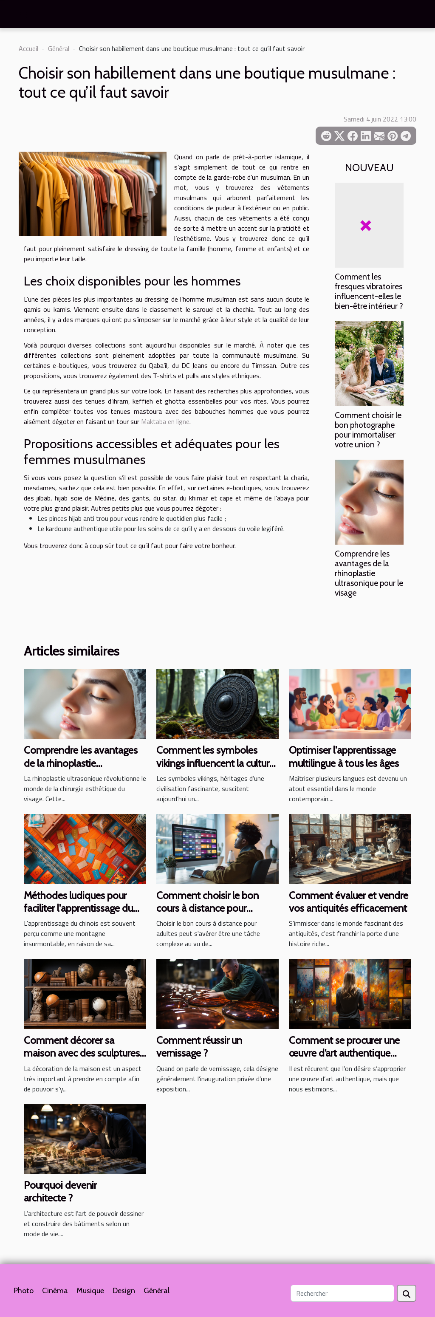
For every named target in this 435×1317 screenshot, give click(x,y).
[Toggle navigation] (23, 15)
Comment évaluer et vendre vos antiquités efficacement (348, 901)
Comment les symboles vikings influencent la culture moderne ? (215, 763)
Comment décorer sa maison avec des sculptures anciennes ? (82, 1053)
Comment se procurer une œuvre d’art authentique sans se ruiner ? (344, 1053)
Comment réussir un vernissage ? (199, 1046)
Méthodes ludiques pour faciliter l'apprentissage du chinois (78, 908)
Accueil (28, 48)
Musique (90, 1290)
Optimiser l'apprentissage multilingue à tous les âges (344, 756)
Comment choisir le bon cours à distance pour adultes (207, 908)
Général (58, 48)
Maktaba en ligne (165, 421)
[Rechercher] (342, 1293)
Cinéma (55, 1290)
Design (124, 1290)
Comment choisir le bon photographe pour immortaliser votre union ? (368, 429)
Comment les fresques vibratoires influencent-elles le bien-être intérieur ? (369, 291)
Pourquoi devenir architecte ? (60, 1191)
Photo (24, 1290)
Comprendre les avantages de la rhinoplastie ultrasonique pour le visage (369, 573)
